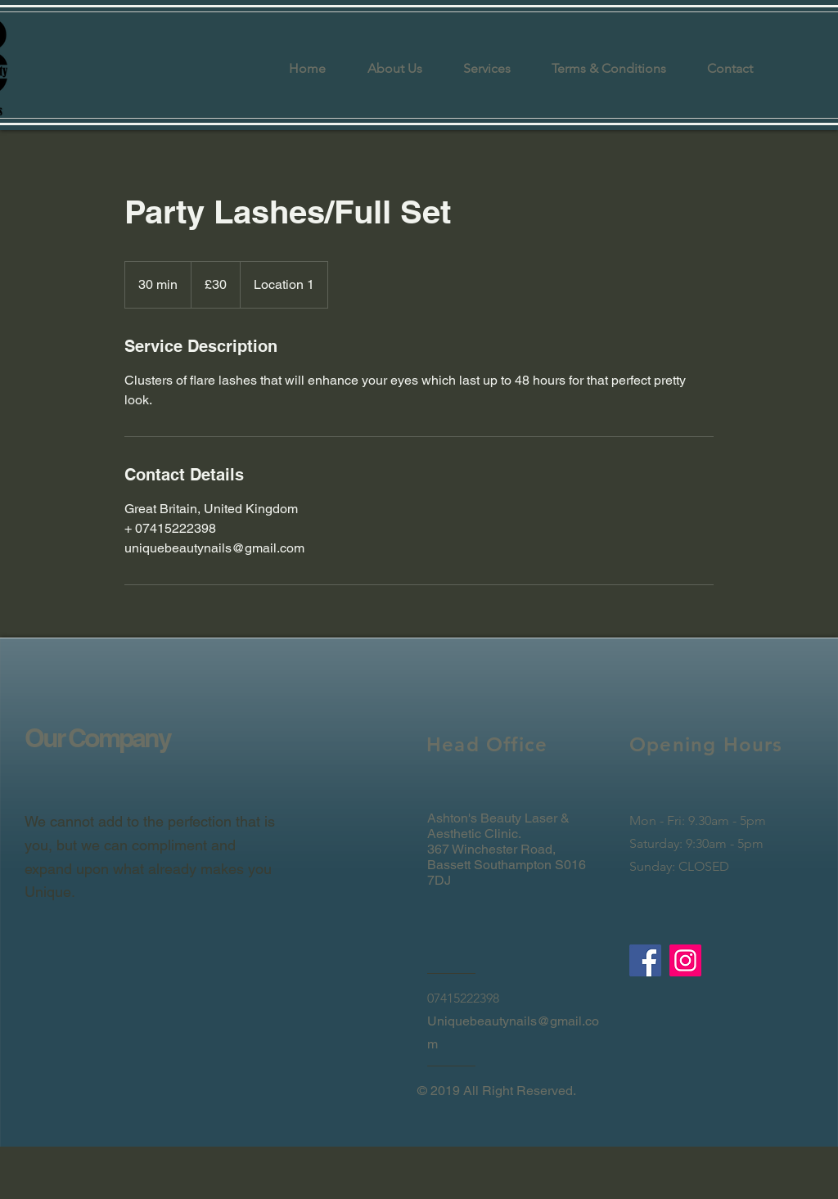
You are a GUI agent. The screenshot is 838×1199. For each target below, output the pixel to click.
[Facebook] (645, 960)
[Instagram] (685, 960)
